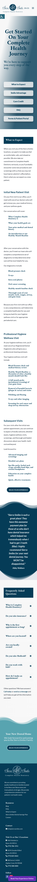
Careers (8, 817)
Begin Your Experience (18, 490)
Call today (8, 691)
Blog (7, 806)
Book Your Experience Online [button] (22, 878)
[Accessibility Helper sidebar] (2, 16)
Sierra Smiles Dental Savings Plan (17, 814)
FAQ (7, 809)
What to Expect (11, 812)
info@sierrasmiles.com (14, 829)
